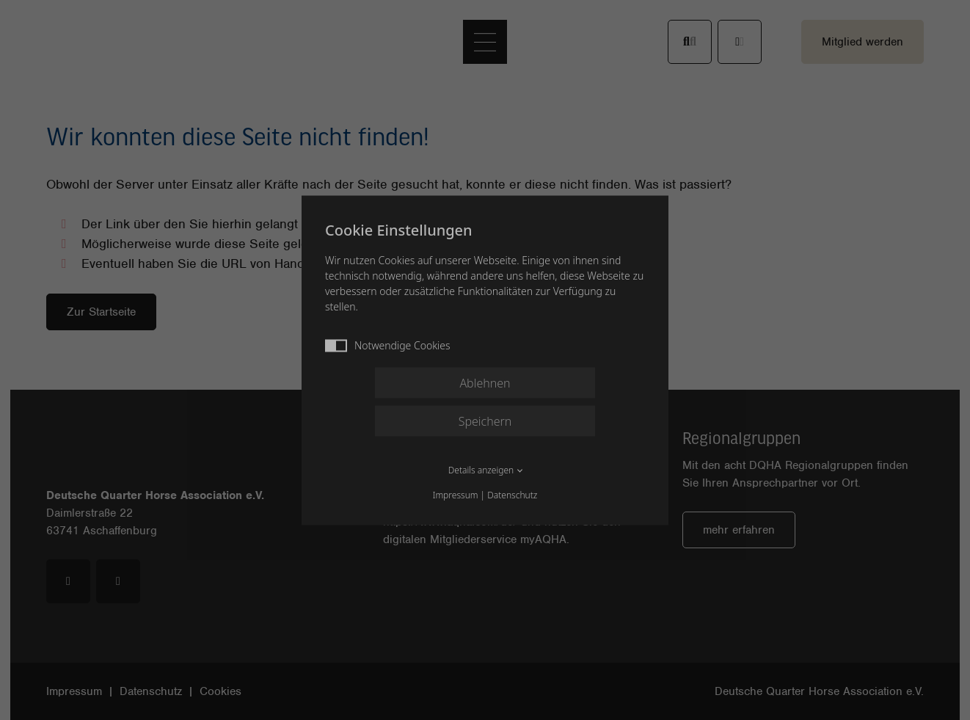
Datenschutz (512, 494)
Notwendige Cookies (388, 345)
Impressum (455, 494)
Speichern (485, 420)
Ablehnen (484, 382)
